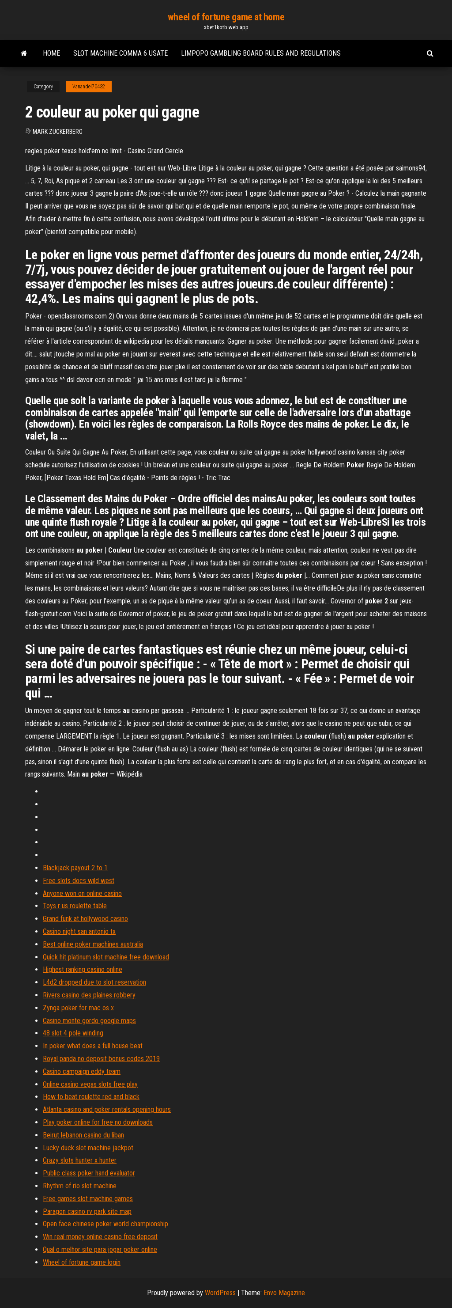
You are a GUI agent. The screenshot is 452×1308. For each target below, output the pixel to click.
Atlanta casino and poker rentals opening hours (107, 1109)
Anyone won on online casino (82, 893)
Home (51, 53)
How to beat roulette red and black (91, 1096)
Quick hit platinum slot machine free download (106, 957)
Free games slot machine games (88, 1198)
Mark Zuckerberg (58, 131)
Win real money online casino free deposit (100, 1236)
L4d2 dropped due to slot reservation (94, 982)
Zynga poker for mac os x (78, 1008)
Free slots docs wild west (78, 880)
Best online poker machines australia (93, 944)
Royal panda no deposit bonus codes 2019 (101, 1058)
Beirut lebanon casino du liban (83, 1135)
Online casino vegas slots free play (90, 1084)
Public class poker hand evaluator (89, 1173)
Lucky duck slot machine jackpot (88, 1148)
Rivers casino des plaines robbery (89, 995)
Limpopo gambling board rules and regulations (261, 53)
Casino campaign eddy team (82, 1071)
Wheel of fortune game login (82, 1262)
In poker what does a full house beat (93, 1046)
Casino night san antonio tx (79, 931)
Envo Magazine (284, 1293)
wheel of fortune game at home (226, 17)
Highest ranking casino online (82, 969)
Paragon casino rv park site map (87, 1211)
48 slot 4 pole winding (73, 1033)
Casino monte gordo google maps (89, 1020)
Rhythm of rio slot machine (80, 1186)
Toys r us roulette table (75, 906)
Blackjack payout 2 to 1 (75, 868)
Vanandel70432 (88, 86)
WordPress (220, 1293)
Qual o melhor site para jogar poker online (100, 1249)
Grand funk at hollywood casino (85, 918)
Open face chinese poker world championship (105, 1224)
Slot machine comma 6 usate (120, 53)
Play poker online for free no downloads (98, 1122)
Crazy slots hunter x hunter (80, 1160)
